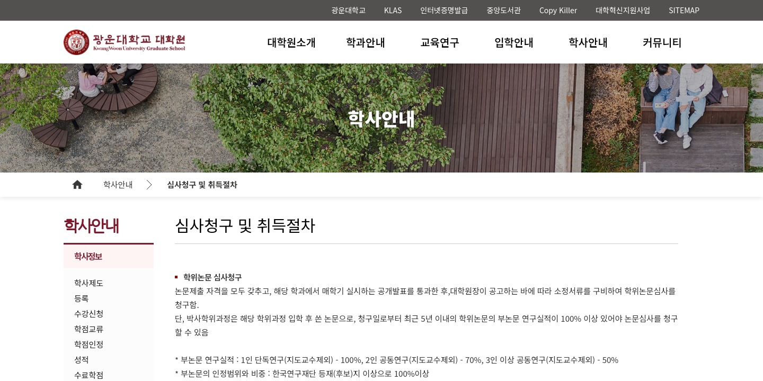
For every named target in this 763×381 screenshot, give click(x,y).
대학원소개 (291, 42)
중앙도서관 (503, 10)
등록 (81, 298)
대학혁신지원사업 (623, 10)
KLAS (393, 10)
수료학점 (88, 374)
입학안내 (514, 42)
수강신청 (88, 313)
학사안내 (588, 42)
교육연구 (439, 42)
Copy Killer (558, 10)
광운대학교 (348, 10)
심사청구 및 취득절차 (202, 184)
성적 (81, 359)
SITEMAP (684, 10)
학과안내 (365, 42)
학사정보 (88, 256)
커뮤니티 (662, 42)
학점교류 (88, 328)
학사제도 (88, 282)
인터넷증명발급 (444, 10)
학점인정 (88, 344)
